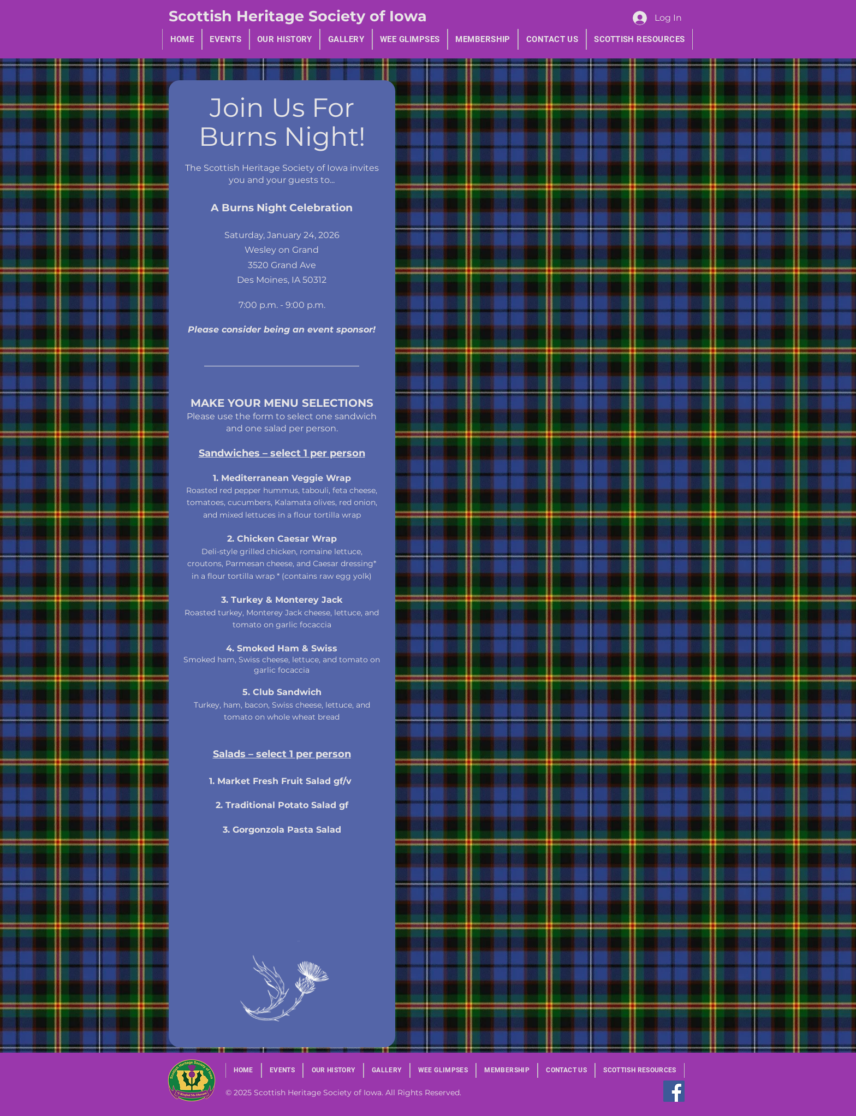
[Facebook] (674, 1091)
